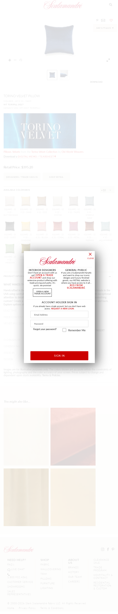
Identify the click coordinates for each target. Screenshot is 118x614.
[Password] (59, 323)
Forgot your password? (45, 329)
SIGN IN (59, 355)
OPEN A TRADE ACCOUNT (42, 276)
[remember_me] (64, 330)
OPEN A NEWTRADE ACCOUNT (42, 292)
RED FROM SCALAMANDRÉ (76, 286)
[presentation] (59, 340)
